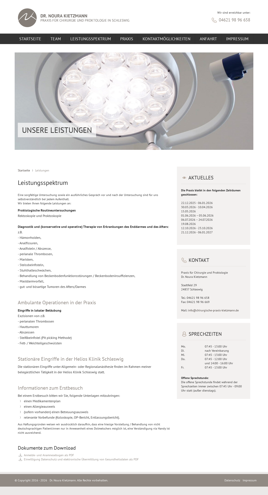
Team (55, 39)
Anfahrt (208, 39)
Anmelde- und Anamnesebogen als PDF (49, 455)
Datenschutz (232, 480)
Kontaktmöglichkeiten (166, 39)
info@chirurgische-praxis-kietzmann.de (213, 310)
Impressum (237, 39)
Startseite (30, 39)
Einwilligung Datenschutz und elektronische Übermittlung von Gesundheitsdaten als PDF (81, 459)
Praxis (126, 39)
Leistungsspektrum (90, 39)
